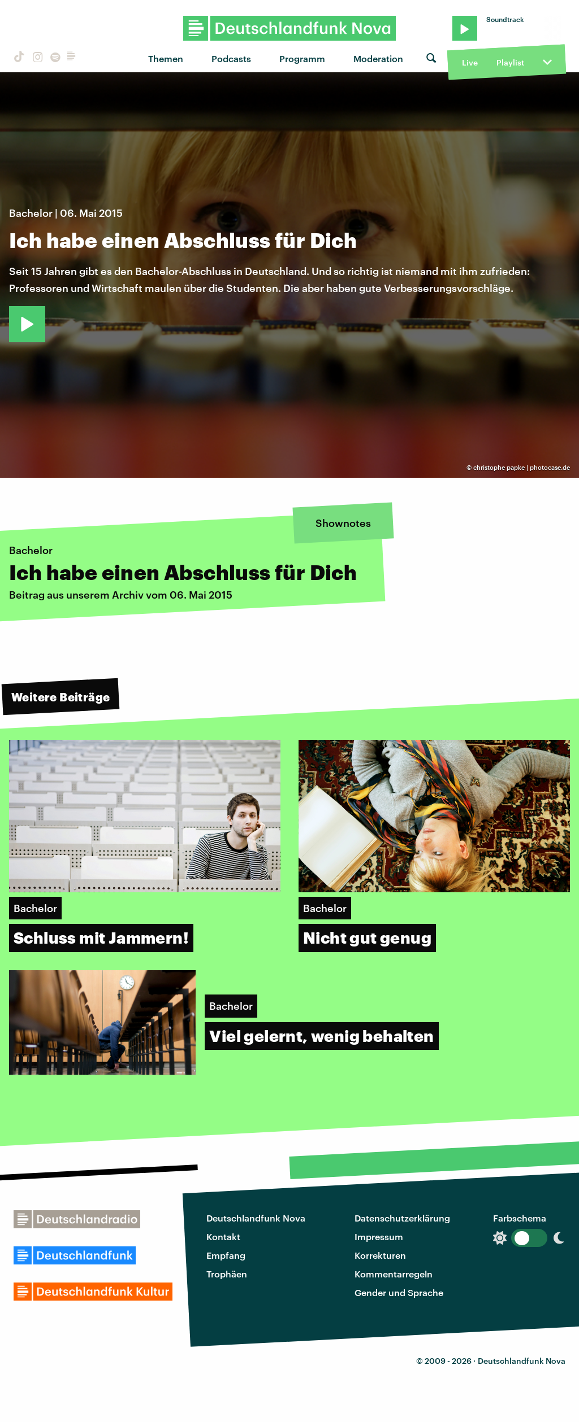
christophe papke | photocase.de (521, 467)
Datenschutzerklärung (402, 1217)
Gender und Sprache (399, 1292)
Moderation (378, 58)
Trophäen (226, 1273)
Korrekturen (380, 1255)
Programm (302, 58)
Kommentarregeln (394, 1273)
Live (470, 62)
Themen (165, 58)
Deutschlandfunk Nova (255, 1217)
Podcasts (231, 58)
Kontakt (223, 1236)
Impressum (379, 1236)
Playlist (510, 62)
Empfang (225, 1255)
